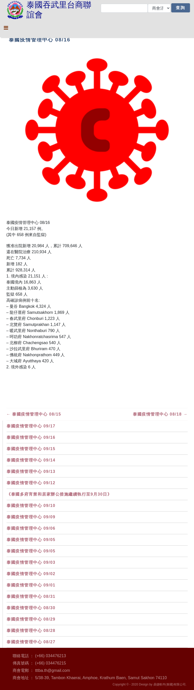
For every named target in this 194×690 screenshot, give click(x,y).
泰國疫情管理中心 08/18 (160, 414)
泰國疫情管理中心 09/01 (31, 585)
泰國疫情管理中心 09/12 (31, 483)
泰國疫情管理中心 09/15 (31, 449)
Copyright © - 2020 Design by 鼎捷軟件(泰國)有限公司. (149, 684)
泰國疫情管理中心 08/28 (31, 630)
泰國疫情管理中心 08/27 (31, 642)
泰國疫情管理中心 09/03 (31, 562)
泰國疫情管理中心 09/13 (31, 471)
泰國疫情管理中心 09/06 (31, 528)
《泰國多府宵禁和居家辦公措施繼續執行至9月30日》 (59, 494)
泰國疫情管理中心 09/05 (31, 540)
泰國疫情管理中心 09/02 (31, 574)
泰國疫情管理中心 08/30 (31, 608)
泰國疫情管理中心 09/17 (31, 426)
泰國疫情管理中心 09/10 (31, 505)
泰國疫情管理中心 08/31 (31, 596)
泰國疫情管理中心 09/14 (31, 460)
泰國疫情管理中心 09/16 (31, 437)
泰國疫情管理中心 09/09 (31, 517)
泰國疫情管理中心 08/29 (31, 619)
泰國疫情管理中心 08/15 (33, 414)
